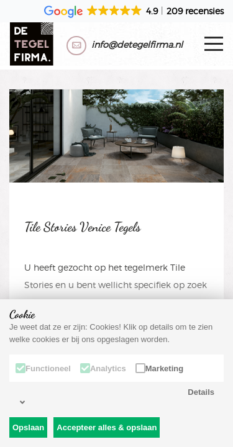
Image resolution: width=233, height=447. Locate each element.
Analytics (103, 368)
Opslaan (28, 427)
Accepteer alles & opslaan (107, 427)
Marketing (159, 368)
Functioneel (43, 368)
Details (117, 397)
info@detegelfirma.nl (137, 44)
